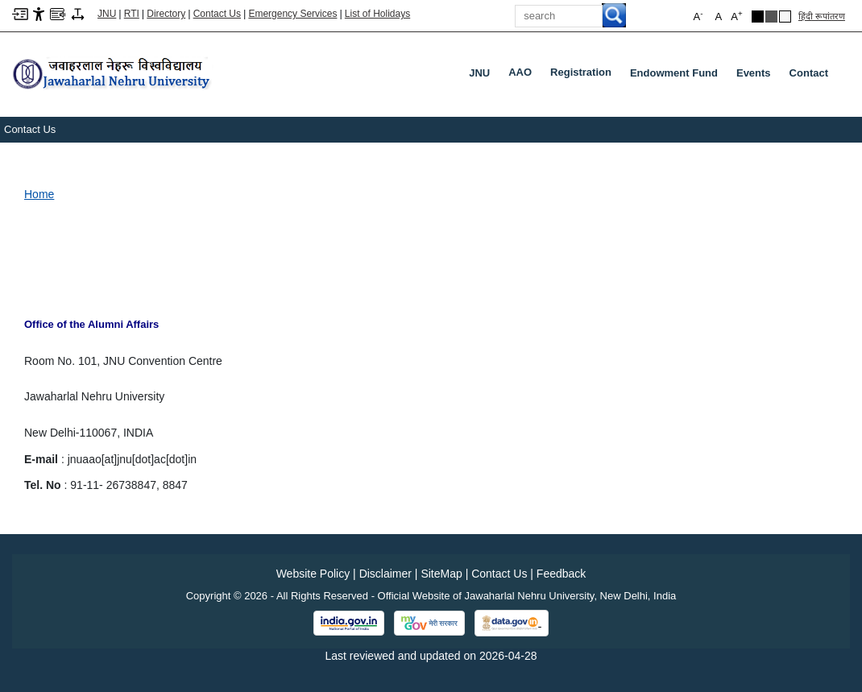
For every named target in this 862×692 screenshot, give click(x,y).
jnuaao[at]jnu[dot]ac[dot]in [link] (132, 459)
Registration (584, 75)
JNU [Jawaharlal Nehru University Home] (106, 13)
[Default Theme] (785, 16)
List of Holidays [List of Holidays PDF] (377, 13)
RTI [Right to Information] (131, 13)
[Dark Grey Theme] (771, 16)
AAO (523, 75)
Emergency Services (292, 13)
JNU (479, 73)
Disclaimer (385, 573)
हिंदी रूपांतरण (821, 16)
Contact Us (217, 13)
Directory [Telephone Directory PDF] (166, 13)
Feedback (561, 573)
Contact (808, 73)
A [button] (736, 16)
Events (753, 73)
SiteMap (441, 573)
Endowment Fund (674, 73)
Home (39, 194)
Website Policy (313, 573)
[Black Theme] (758, 16)
